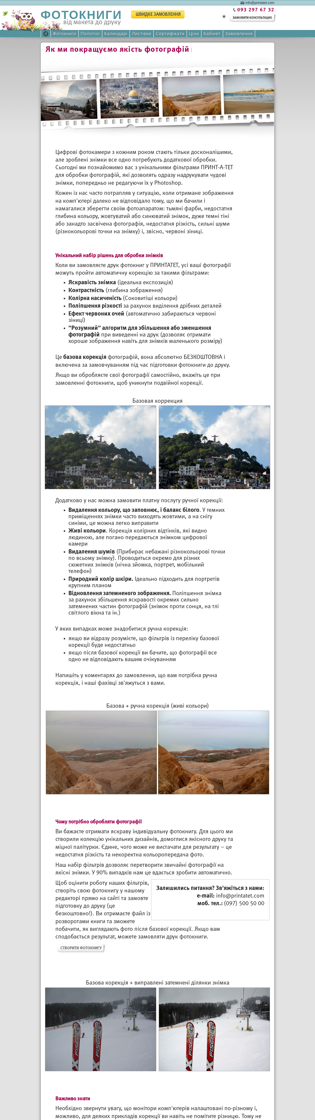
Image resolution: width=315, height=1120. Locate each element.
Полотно (90, 33)
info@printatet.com (259, 2)
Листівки (141, 33)
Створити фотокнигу (80, 948)
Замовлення (239, 33)
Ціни (194, 33)
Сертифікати (170, 33)
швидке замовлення (158, 15)
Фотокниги (64, 33)
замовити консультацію (252, 17)
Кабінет (212, 33)
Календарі (115, 33)
